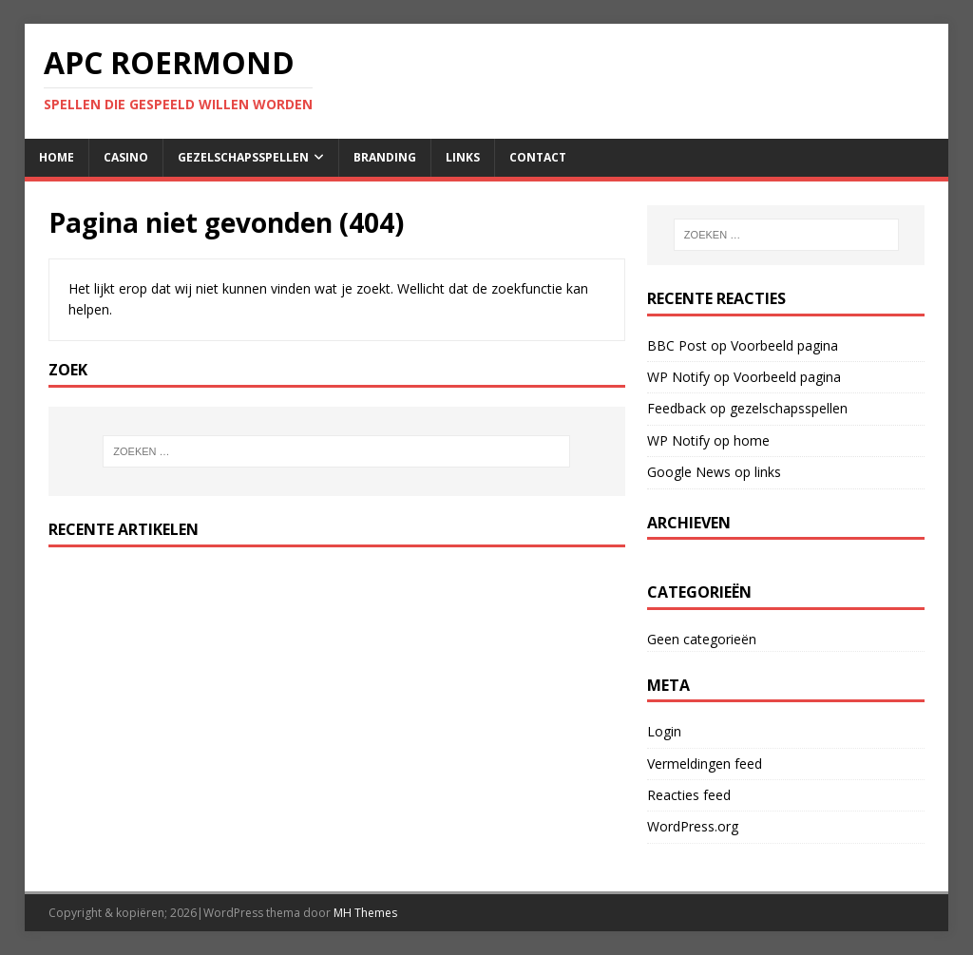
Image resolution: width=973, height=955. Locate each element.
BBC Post (677, 345)
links (463, 157)
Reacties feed (689, 795)
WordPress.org (692, 826)
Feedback (676, 408)
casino (126, 157)
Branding (384, 157)
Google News (689, 472)
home (56, 157)
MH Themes (365, 913)
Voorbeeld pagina (784, 345)
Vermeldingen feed (704, 763)
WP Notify (678, 377)
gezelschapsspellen (243, 157)
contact (537, 157)
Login (664, 731)
